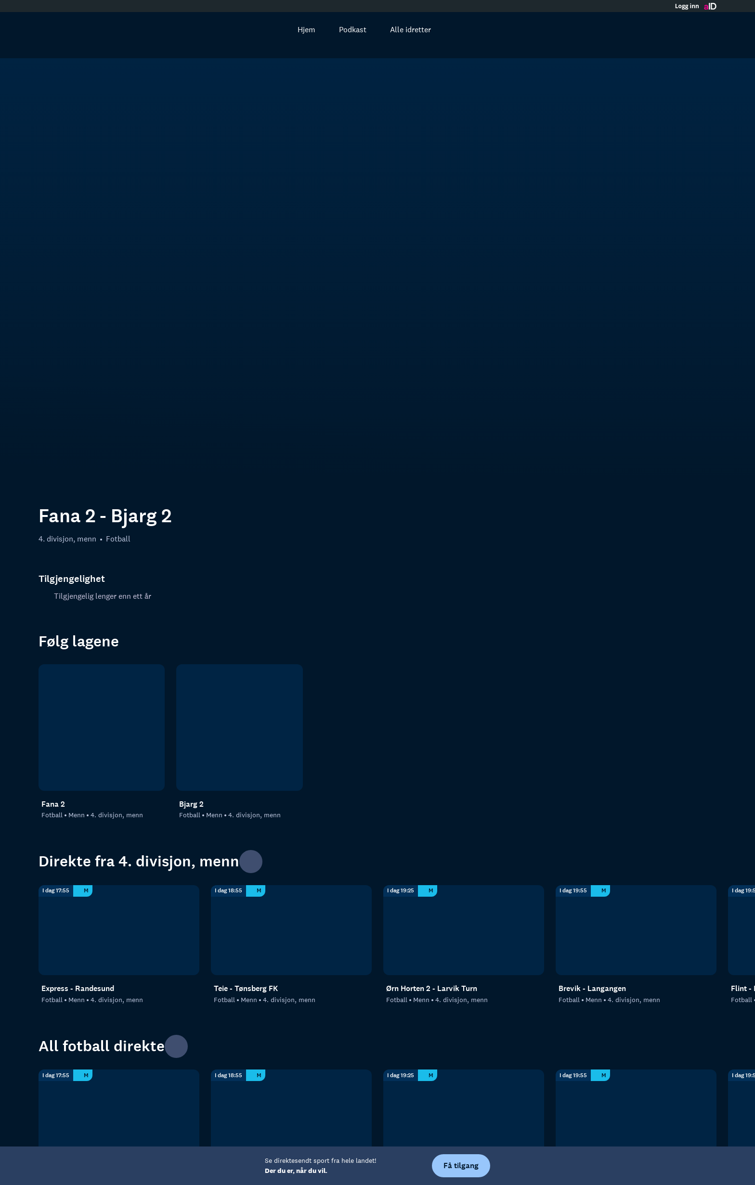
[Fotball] (119, 1114)
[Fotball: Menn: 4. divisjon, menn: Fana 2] (102, 546)
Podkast (342, 29)
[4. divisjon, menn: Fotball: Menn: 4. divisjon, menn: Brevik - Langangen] (636, 749)
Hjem (296, 29)
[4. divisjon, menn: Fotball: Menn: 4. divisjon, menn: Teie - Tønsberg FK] (291, 749)
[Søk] (261, 29)
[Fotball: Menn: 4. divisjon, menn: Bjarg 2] (239, 546)
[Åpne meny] (703, 29)
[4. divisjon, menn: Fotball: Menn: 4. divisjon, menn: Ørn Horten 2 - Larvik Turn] (463, 749)
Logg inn (687, 6)
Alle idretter (400, 29)
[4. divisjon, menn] (291, 1114)
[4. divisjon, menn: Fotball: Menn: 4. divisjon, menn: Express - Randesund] (119, 749)
